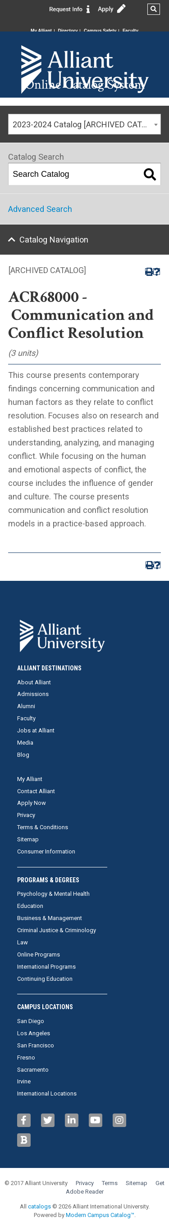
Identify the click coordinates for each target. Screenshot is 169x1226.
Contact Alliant (36, 791)
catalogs (39, 1206)
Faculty (130, 30)
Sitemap (28, 839)
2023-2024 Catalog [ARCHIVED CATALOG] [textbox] (86, 124)
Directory (68, 30)
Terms (110, 1183)
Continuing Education (45, 978)
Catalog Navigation (53, 239)
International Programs (46, 966)
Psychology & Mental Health (53, 893)
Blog (23, 754)
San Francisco (35, 1045)
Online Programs (38, 954)
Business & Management (49, 918)
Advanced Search (40, 209)
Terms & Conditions (42, 827)
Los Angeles (33, 1033)
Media (25, 742)
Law (22, 942)
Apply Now (31, 802)
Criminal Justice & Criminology (56, 930)
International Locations (47, 1093)
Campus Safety (100, 30)
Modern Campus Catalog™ (100, 1215)
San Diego (30, 1021)
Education (30, 906)
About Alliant (34, 682)
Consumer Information (46, 851)
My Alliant (41, 30)
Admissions (33, 694)
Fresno (26, 1057)
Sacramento (33, 1069)
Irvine (24, 1081)
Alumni (26, 706)
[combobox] (84, 124)
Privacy (26, 815)
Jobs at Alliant (36, 730)
